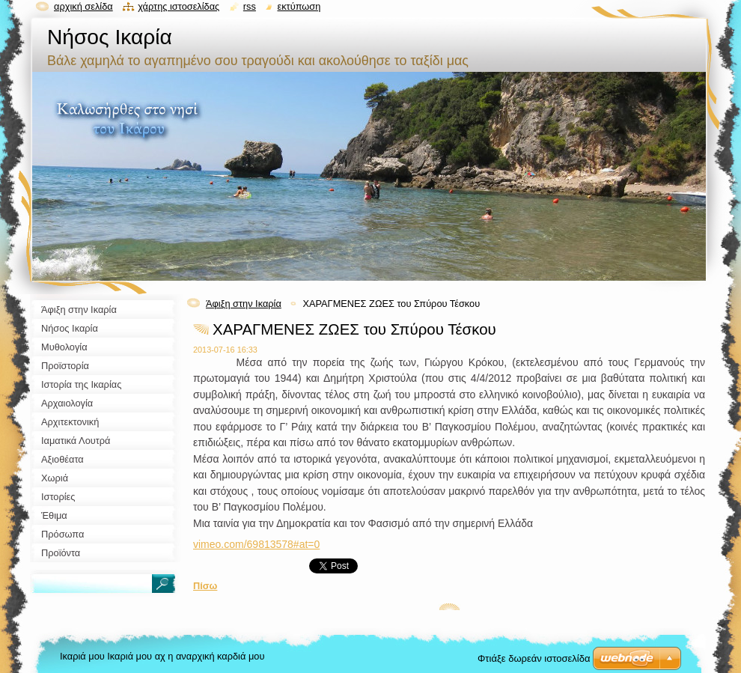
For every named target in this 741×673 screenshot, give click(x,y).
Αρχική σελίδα (83, 6)
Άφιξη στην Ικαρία (243, 303)
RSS (249, 6)
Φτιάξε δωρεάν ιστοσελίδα (534, 658)
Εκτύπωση (298, 6)
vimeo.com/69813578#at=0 (256, 544)
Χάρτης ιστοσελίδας (178, 6)
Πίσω (205, 585)
